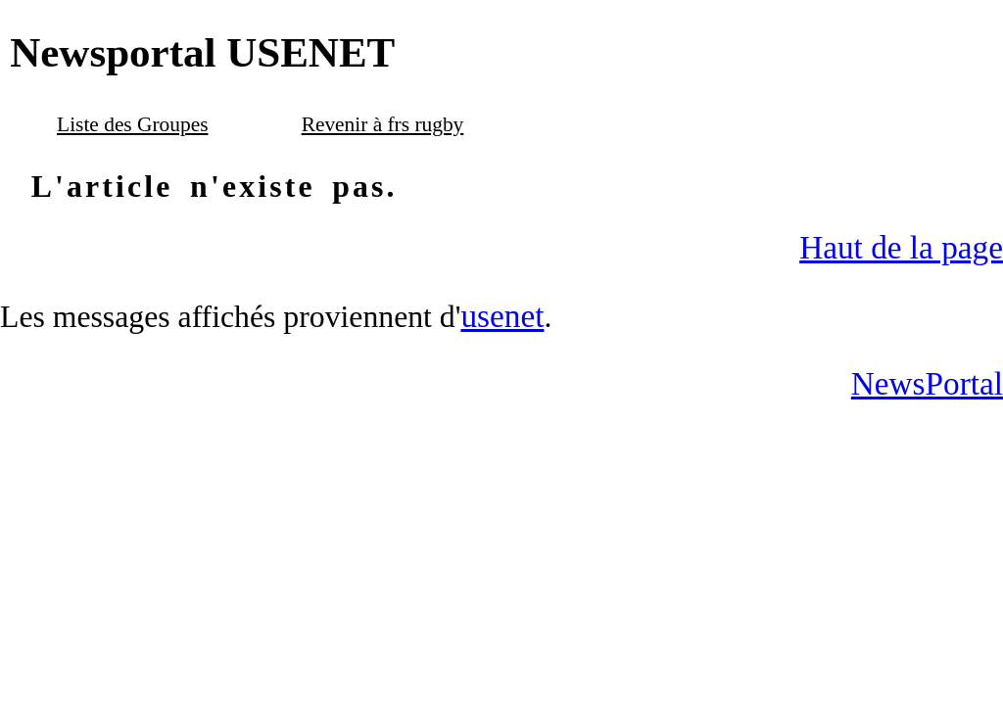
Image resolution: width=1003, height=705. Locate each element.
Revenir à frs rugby (383, 124)
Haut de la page (901, 247)
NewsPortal (927, 383)
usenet (502, 316)
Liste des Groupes (132, 124)
